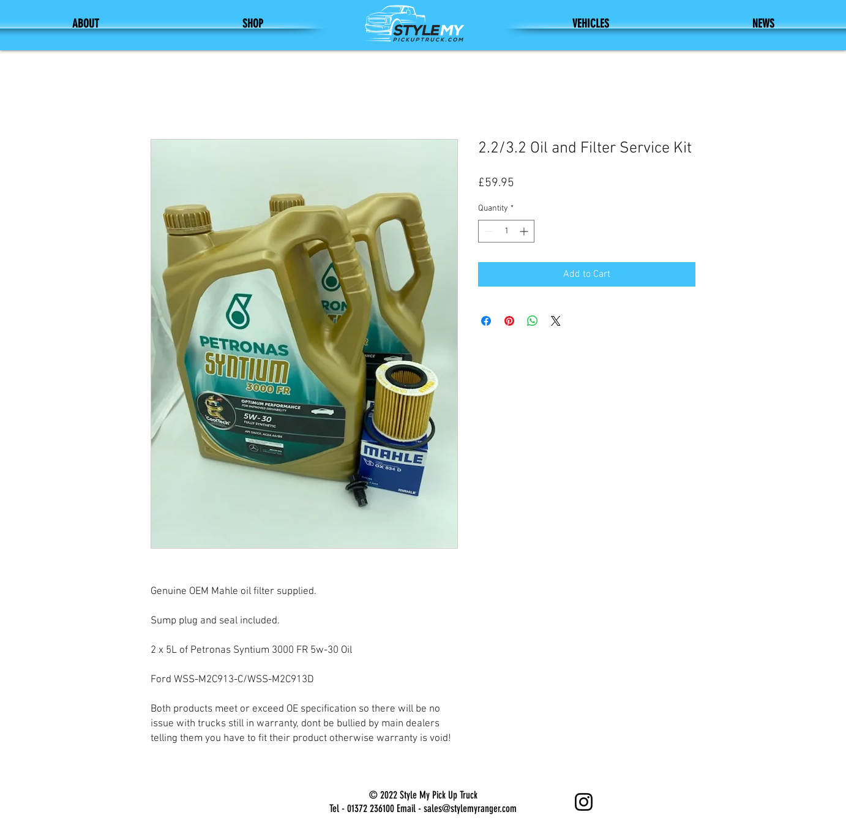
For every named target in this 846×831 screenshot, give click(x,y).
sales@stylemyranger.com (470, 808)
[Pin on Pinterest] (509, 321)
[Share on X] (555, 321)
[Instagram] (584, 802)
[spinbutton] (506, 231)
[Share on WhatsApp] (532, 321)
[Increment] (525, 231)
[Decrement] (487, 231)
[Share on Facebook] (486, 321)
